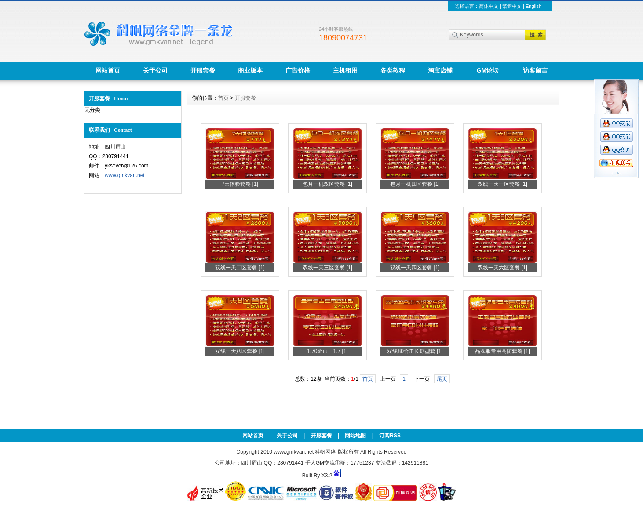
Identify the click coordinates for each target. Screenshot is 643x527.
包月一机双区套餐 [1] (327, 184)
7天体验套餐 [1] (240, 184)
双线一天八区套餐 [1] (240, 351)
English (533, 6)
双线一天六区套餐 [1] (502, 268)
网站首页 (107, 70)
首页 (223, 98)
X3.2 (327, 475)
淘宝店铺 (440, 70)
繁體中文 (512, 6)
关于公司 (155, 70)
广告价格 (297, 70)
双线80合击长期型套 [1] (414, 351)
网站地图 (355, 436)
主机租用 (345, 70)
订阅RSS (390, 436)
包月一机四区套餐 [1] (415, 184)
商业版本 (250, 70)
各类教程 (392, 70)
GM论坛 (488, 70)
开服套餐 (202, 70)
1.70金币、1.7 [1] (327, 351)
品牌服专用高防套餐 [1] (502, 351)
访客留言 (535, 70)
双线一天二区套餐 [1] (240, 268)
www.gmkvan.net (125, 175)
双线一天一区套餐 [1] (502, 184)
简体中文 (488, 6)
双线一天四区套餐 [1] (415, 268)
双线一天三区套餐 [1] (327, 268)
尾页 (442, 379)
